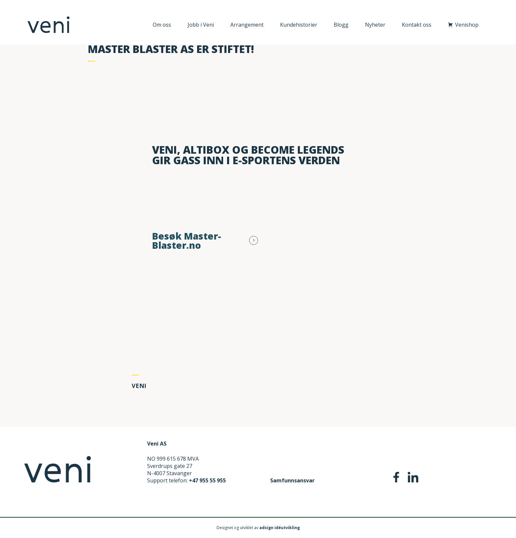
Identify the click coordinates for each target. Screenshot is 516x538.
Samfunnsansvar (292, 480)
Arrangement (247, 24)
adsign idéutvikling (279, 527)
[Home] (57, 480)
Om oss (162, 24)
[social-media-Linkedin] (413, 480)
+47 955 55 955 (207, 480)
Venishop (466, 24)
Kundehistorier (298, 24)
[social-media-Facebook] (396, 480)
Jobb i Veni (201, 24)
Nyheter (375, 24)
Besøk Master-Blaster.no (186, 240)
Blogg (341, 24)
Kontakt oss (416, 24)
